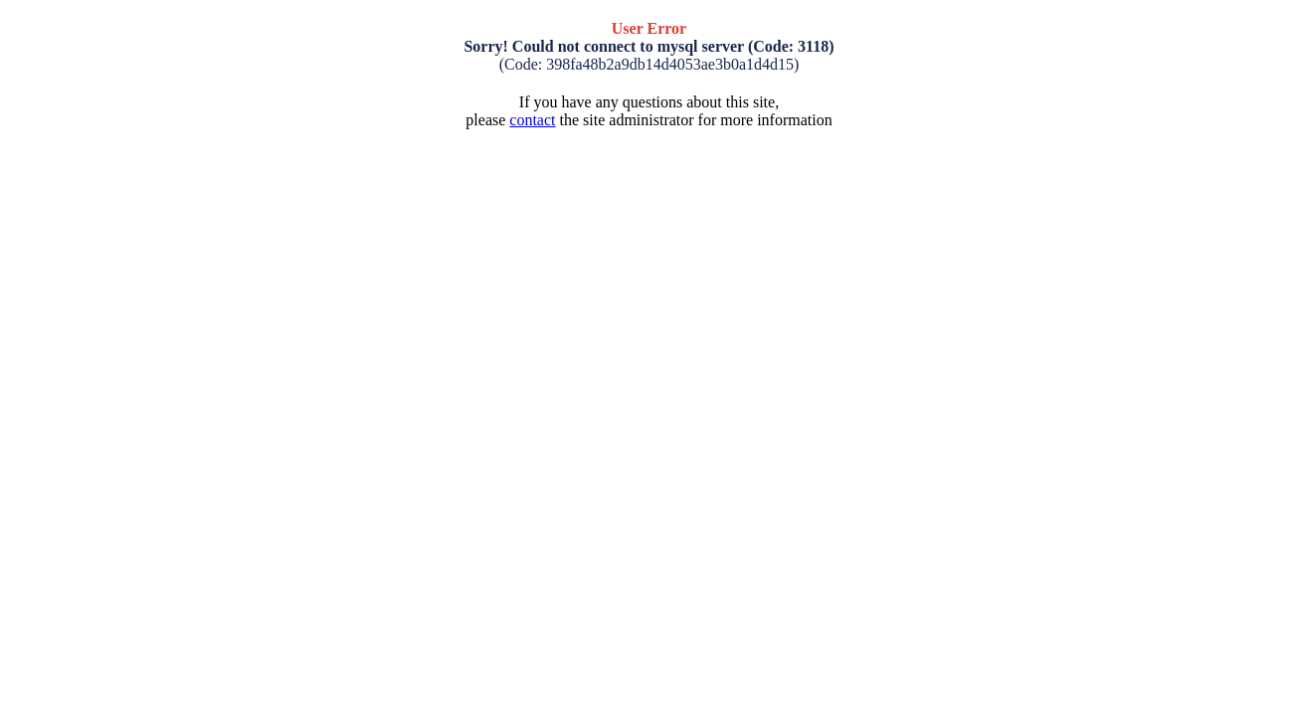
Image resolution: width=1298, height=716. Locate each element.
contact (532, 119)
